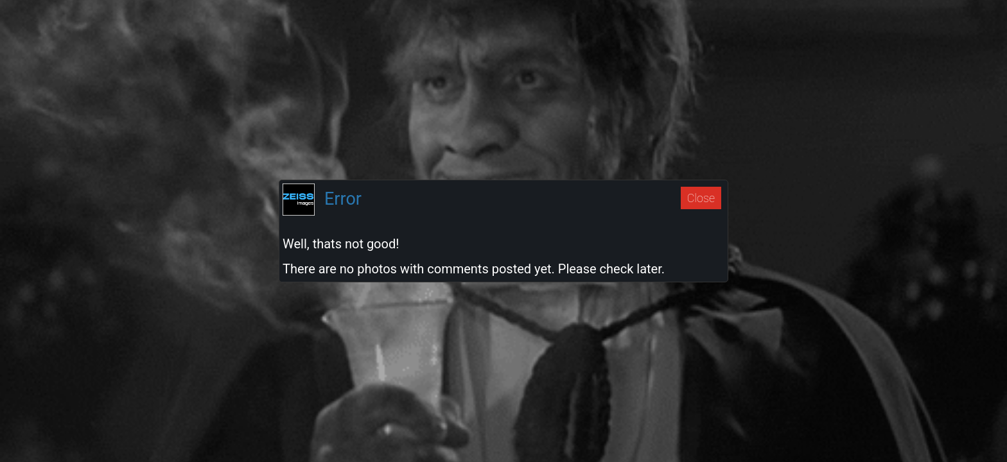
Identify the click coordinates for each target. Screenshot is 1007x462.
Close (701, 198)
